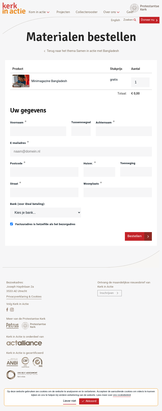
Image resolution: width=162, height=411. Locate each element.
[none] (39, 12)
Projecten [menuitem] (63, 12)
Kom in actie (38, 12)
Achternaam (104, 122)
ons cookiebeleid (122, 395)
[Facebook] (7, 309)
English (115, 20)
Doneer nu (147, 20)
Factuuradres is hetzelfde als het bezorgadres (42, 224)
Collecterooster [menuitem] (86, 12)
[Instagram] (12, 309)
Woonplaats (91, 183)
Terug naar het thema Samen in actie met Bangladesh (81, 51)
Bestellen (134, 236)
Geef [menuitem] (130, 12)
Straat (14, 183)
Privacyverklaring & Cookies (24, 296)
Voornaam (16, 122)
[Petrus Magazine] (12, 325)
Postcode (16, 163)
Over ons (110, 12)
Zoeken (129, 20)
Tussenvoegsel (81, 122)
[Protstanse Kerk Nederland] (34, 325)
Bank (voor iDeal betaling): (27, 204)
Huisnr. (88, 163)
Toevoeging (127, 163)
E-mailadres (18, 143)
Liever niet (69, 401)
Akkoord (89, 401)
